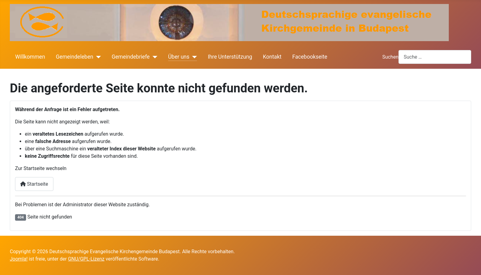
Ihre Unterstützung (230, 57)
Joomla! (19, 259)
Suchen (390, 57)
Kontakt (272, 57)
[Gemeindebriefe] (153, 57)
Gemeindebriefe (131, 57)
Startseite (34, 184)
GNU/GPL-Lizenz (86, 259)
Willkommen (30, 57)
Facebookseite (309, 57)
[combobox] (434, 57)
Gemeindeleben (74, 57)
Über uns (178, 57)
